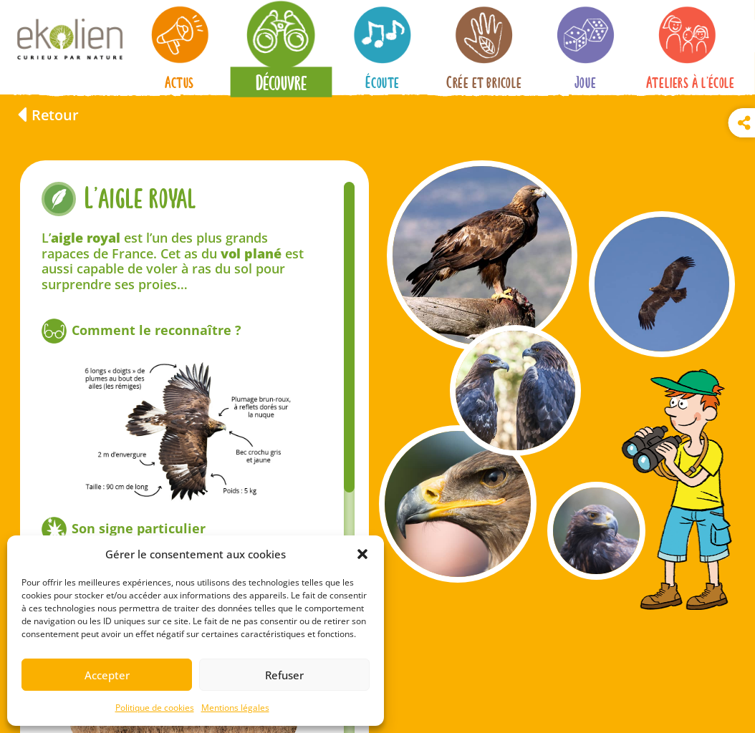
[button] (362, 554)
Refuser (284, 675)
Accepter (107, 675)
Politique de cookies (154, 708)
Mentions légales (235, 708)
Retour (55, 115)
